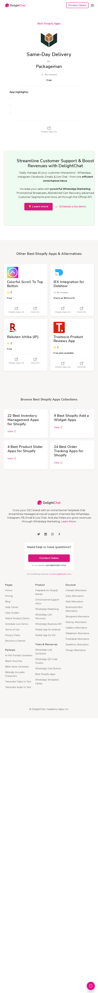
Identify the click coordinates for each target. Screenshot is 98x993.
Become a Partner (15, 640)
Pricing (9, 596)
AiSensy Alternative (76, 622)
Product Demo (77, 5)
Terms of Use (12, 629)
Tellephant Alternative (77, 633)
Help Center (11, 607)
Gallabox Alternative (76, 627)
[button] (92, 5)
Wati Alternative (74, 601)
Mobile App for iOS (45, 635)
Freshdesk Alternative (77, 639)
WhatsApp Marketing (47, 609)
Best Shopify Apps (49, 23)
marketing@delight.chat (60, 574)
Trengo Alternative (76, 650)
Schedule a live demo (72, 206)
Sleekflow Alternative (77, 644)
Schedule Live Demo (16, 624)
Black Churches (13, 661)
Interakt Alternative (76, 590)
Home (8, 590)
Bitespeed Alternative (77, 616)
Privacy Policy (12, 635)
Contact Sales (49, 558)
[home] (14, 5)
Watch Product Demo (17, 618)
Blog (7, 601)
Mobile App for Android (47, 629)
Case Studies (12, 612)
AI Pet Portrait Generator (18, 655)
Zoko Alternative (75, 596)
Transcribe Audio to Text (18, 687)
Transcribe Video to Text (18, 681)
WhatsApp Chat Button (48, 668)
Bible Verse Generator (17, 666)
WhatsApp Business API (48, 624)
